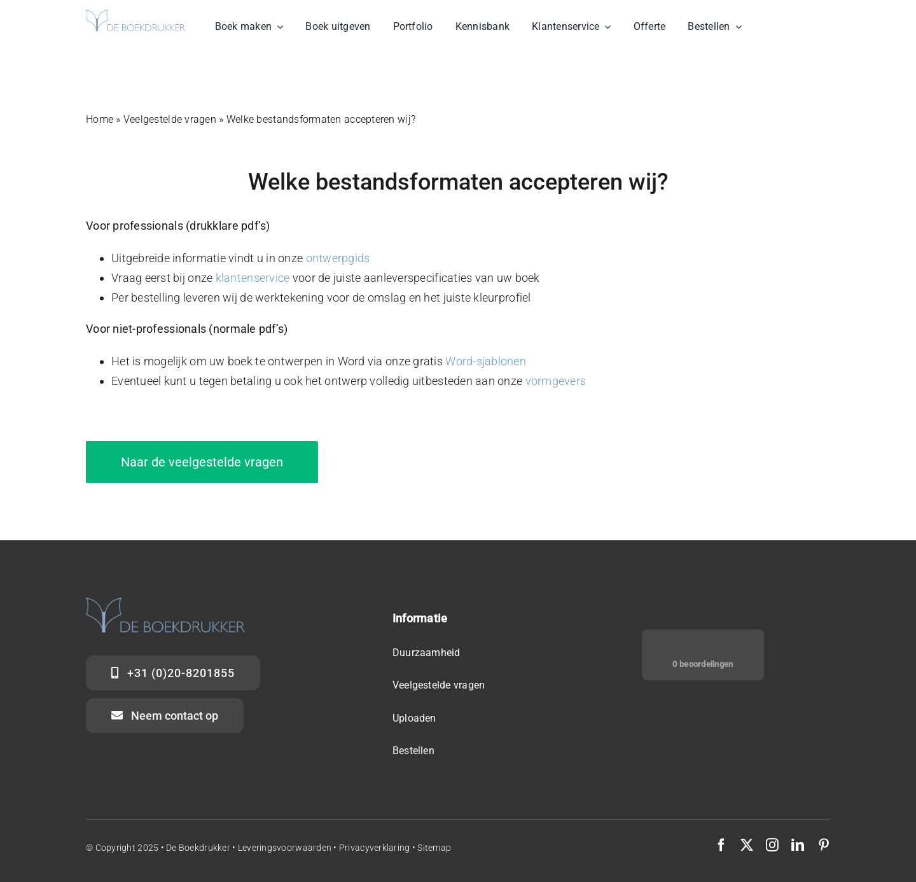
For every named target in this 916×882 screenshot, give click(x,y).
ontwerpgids (338, 258)
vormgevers (555, 381)
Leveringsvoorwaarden (286, 848)
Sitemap (434, 848)
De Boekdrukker (198, 848)
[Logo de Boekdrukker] (135, 15)
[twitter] (746, 845)
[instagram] (772, 845)
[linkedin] (797, 845)
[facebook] (721, 845)
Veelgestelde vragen (169, 119)
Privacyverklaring (374, 848)
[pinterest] (823, 845)
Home (99, 119)
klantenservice (253, 277)
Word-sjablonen (485, 361)
